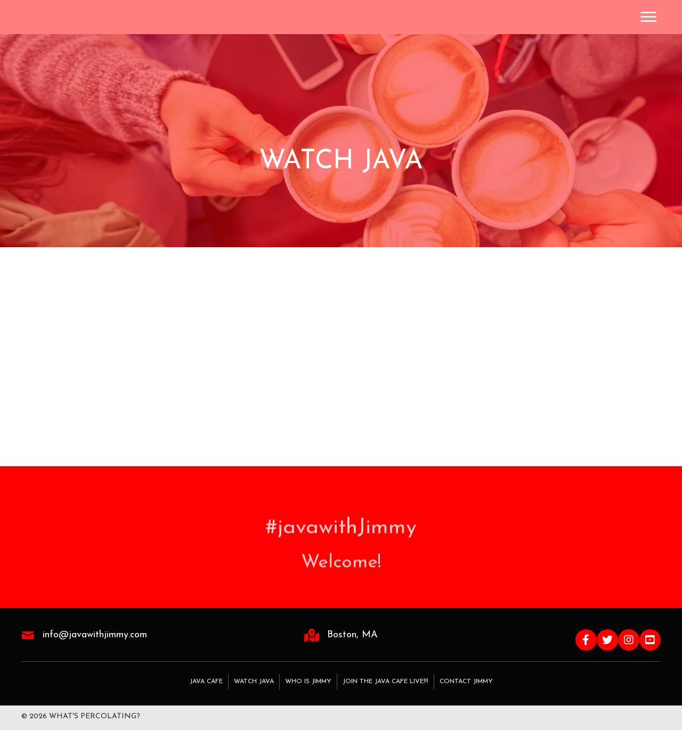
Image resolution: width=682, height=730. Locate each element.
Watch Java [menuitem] (254, 681)
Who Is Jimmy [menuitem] (308, 681)
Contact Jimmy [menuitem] (466, 681)
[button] (586, 640)
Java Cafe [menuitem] (206, 681)
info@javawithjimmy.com (95, 635)
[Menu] (648, 17)
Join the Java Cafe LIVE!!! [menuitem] (385, 681)
